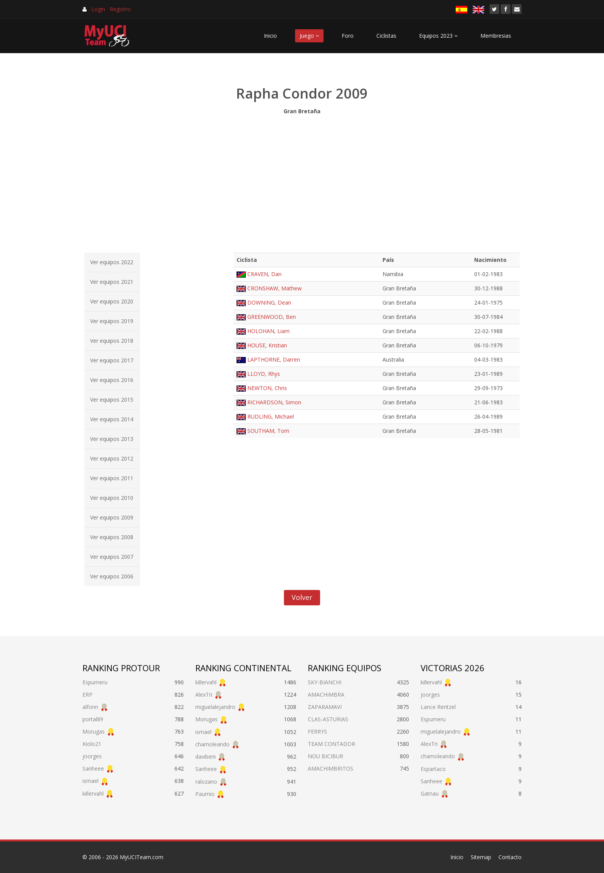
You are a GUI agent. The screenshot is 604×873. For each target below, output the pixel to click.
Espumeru (94, 682)
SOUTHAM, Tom (268, 430)
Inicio (270, 35)
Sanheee (93, 768)
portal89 (92, 719)
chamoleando (212, 744)
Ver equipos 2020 (111, 301)
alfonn (90, 706)
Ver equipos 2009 (111, 517)
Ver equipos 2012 (111, 458)
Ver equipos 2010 (111, 497)
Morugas (93, 731)
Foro (348, 35)
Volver (302, 597)
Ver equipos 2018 (111, 340)
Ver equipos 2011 (111, 478)
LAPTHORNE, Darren (273, 359)
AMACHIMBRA (326, 694)
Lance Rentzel (438, 706)
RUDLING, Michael (270, 416)
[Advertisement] (302, 182)
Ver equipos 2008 (111, 537)
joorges (92, 756)
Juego (309, 35)
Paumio (205, 794)
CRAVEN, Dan (264, 274)
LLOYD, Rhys (263, 373)
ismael (90, 780)
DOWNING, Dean (269, 302)
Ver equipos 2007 (111, 556)
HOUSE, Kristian (267, 345)
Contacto (510, 857)
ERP (87, 694)
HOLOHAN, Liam (268, 331)
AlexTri (203, 694)
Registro (120, 9)
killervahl (93, 793)
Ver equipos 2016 (111, 380)
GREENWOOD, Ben (271, 316)
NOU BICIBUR (325, 756)
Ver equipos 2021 (111, 281)
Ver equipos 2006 (111, 576)
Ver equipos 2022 (111, 262)
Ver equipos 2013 (111, 438)
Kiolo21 (91, 743)
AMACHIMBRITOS (330, 768)
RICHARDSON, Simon (274, 402)
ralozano (206, 781)
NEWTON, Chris (267, 388)
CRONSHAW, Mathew (274, 288)
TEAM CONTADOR (331, 743)
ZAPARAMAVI (325, 706)
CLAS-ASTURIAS (328, 719)
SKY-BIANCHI (324, 682)
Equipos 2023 (438, 35)
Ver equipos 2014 (111, 419)
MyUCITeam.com (141, 857)
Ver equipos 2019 (111, 321)
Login (98, 9)
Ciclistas (386, 35)
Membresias (495, 35)
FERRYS (317, 731)
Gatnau (430, 793)
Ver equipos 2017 (111, 360)
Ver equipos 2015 (111, 399)
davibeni (205, 756)
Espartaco (433, 768)
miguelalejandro (215, 706)
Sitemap (481, 857)
